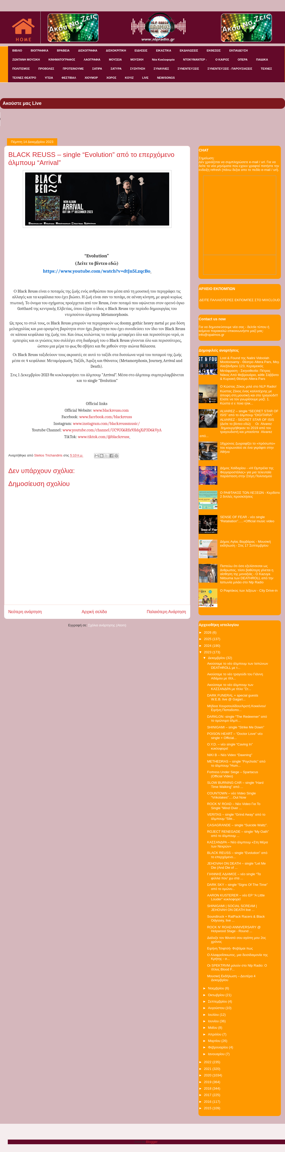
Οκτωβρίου (216, 995)
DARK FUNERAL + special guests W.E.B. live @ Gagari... (232, 697)
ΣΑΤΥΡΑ (116, 68)
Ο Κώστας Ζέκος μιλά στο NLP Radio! (248, 386)
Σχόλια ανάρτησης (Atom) (107, 625)
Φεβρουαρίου (218, 1047)
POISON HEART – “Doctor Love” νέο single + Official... (234, 736)
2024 (208, 646)
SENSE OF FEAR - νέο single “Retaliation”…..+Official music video (247, 519)
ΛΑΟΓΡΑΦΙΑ (92, 59)
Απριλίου (215, 1034)
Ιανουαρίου (217, 1054)
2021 (208, 1069)
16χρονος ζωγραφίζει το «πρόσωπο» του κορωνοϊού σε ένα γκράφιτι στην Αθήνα (247, 447)
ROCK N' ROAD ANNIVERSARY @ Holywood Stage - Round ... (234, 929)
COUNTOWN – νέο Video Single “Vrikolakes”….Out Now (231, 795)
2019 (208, 1082)
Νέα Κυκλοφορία (163, 59)
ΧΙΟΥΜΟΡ (91, 77)
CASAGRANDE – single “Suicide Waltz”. (237, 825)
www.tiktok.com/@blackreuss (103, 436)
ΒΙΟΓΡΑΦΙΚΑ (39, 50)
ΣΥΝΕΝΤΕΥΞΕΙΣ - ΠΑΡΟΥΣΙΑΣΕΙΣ (230, 68)
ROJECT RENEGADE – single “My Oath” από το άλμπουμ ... (238, 834)
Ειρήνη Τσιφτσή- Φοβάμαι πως (230, 948)
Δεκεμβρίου (217, 658)
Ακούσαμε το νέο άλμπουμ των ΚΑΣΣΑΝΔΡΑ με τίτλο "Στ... (230, 687)
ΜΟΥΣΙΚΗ (136, 59)
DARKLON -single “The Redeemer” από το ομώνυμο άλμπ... (237, 719)
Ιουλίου (214, 1015)
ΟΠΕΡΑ (242, 59)
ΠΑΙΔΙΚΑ (262, 59)
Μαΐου (213, 1028)
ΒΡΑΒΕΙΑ (63, 50)
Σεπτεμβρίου (218, 1001)
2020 (208, 1075)
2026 (208, 632)
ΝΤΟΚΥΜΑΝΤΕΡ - (195, 59)
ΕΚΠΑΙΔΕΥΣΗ (238, 50)
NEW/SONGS (166, 77)
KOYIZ (129, 77)
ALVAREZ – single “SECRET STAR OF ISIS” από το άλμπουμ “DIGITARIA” (249, 413)
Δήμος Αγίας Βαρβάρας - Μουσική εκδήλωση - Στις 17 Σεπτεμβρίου (245, 544)
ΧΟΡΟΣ (111, 77)
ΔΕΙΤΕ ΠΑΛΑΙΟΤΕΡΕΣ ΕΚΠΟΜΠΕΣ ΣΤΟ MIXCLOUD (239, 300)
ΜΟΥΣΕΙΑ (115, 59)
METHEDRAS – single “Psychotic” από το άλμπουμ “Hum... (236, 763)
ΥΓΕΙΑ (49, 77)
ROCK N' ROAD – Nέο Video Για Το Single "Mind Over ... (233, 806)
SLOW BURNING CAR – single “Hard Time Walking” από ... (235, 785)
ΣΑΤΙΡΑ (97, 68)
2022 (208, 1062)
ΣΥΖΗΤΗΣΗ (137, 68)
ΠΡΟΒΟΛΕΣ (46, 68)
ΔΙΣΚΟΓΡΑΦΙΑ (87, 50)
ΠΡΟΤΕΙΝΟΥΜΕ (73, 68)
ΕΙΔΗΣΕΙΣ (140, 50)
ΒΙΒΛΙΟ (17, 50)
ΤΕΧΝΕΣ (266, 68)
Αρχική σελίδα (94, 612)
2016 (208, 1102)
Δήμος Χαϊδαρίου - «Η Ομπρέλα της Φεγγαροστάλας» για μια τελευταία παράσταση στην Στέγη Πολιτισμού (247, 472)
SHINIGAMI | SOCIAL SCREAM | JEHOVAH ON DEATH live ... (232, 908)
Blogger (151, 1142)
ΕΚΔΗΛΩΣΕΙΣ (189, 50)
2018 (208, 1088)
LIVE (145, 77)
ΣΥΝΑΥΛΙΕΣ (161, 68)
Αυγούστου (217, 1008)
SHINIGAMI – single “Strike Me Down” (235, 727)
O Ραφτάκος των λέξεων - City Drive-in (248, 590)
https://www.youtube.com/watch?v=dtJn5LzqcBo (97, 271)
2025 (208, 639)
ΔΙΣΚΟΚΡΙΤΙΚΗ (116, 50)
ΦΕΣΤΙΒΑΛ (69, 77)
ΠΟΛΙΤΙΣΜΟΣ (21, 68)
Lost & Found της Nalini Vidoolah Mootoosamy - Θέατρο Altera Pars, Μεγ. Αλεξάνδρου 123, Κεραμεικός (250, 362)
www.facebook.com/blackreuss (105, 417)
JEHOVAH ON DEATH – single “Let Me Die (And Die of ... (236, 865)
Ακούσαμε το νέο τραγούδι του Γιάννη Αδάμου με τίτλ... (235, 676)
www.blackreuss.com (111, 410)
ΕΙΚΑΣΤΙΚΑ (163, 50)
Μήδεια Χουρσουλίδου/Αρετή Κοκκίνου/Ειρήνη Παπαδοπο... (236, 708)
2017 (208, 1095)
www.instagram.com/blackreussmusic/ (106, 423)
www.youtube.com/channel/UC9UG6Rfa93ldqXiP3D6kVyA (111, 430)
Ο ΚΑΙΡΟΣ (222, 59)
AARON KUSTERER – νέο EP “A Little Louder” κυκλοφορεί (236, 897)
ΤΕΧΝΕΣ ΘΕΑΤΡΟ (24, 77)
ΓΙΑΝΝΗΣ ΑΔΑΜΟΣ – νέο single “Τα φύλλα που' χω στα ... (234, 876)
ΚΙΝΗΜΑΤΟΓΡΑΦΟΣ (61, 59)
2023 (208, 652)
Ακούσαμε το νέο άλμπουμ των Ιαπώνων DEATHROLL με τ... (237, 666)
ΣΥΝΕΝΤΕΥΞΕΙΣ (188, 68)
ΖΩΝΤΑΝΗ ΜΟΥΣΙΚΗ (26, 59)
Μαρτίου (215, 1041)
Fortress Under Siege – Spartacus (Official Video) (232, 774)
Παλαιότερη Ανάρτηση (166, 612)
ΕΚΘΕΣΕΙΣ (214, 50)
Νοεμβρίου (216, 988)
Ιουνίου (214, 1021)
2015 (208, 1108)
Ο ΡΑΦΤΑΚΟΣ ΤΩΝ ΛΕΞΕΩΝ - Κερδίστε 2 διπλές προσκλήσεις (250, 495)
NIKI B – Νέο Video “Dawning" (229, 755)
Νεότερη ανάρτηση (25, 612)
